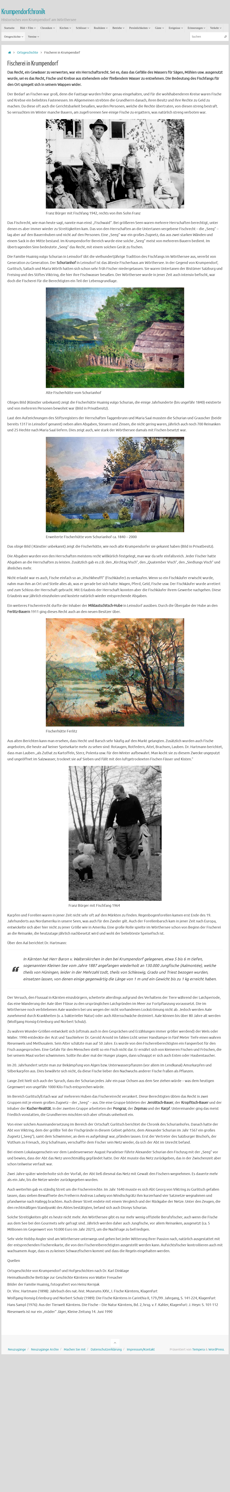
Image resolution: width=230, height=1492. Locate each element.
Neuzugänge (17, 1349)
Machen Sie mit (75, 1349)
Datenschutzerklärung (106, 1349)
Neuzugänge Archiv (45, 1349)
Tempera (198, 1349)
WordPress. (216, 1349)
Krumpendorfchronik (23, 12)
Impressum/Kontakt (141, 1349)
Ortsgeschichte (27, 52)
